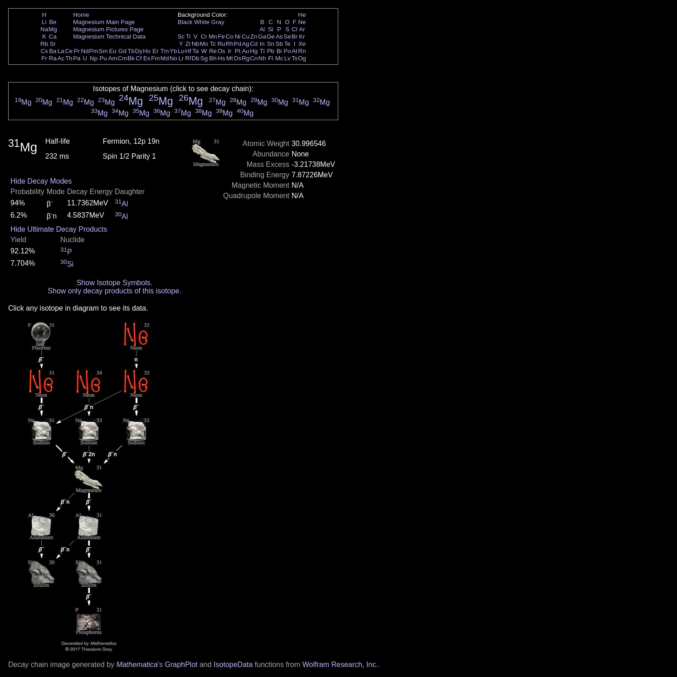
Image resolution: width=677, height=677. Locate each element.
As (279, 36)
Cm (122, 58)
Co (230, 36)
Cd (254, 43)
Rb (44, 43)
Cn (254, 58)
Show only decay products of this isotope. (114, 291)
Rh (230, 43)
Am (112, 58)
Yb (173, 51)
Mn (213, 36)
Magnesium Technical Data (109, 36)
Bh (212, 58)
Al (262, 29)
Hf (188, 51)
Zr (188, 43)
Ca (53, 36)
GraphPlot (181, 664)
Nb (196, 43)
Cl (294, 29)
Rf (188, 58)
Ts (294, 58)
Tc (213, 43)
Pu (103, 58)
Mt (229, 58)
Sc (181, 36)
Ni (238, 36)
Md (165, 58)
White (201, 22)
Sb (279, 43)
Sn (270, 43)
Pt (238, 51)
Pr (77, 51)
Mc (279, 58)
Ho (147, 51)
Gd (122, 51)
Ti (188, 36)
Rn (302, 51)
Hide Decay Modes (41, 181)
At (294, 51)
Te (287, 43)
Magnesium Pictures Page (108, 29)
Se (287, 36)
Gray (217, 22)
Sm (103, 51)
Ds (237, 58)
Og (302, 58)
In (262, 43)
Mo (204, 43)
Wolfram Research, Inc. (340, 664)
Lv (287, 58)
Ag (245, 43)
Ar (302, 29)
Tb (131, 51)
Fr (44, 58)
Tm (164, 51)
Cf (138, 58)
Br (294, 36)
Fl (270, 58)
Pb (270, 51)
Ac (61, 58)
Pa (76, 58)
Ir (229, 51)
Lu (181, 51)
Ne (302, 22)
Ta (195, 51)
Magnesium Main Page (104, 22)
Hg (254, 51)
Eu (112, 51)
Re (213, 51)
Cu (245, 36)
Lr (181, 58)
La (61, 51)
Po (287, 51)
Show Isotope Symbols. (114, 283)
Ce (69, 51)
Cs (44, 51)
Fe (221, 36)
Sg (204, 58)
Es (147, 58)
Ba (52, 51)
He (302, 14)
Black (185, 22)
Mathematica (137, 664)
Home (81, 14)
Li (44, 22)
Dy (138, 51)
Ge (271, 36)
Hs (221, 58)
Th (69, 58)
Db (196, 58)
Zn (254, 36)
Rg (245, 58)
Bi (279, 51)
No (173, 58)
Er (155, 51)
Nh (262, 58)
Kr (302, 36)
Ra (53, 58)
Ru (221, 43)
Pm (93, 51)
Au (245, 51)
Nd (85, 51)
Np (93, 58)
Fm (155, 58)
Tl (262, 51)
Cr (204, 36)
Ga (262, 36)
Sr (53, 43)
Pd (237, 43)
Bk (131, 58)
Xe (302, 43)
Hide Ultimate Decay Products (58, 229)
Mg (53, 29)
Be (52, 22)
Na (44, 29)
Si (270, 29)
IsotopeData (233, 664)
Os (221, 51)
